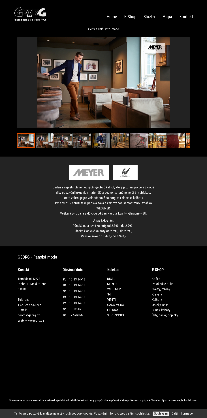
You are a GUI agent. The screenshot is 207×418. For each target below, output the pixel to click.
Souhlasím (161, 413)
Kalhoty (157, 300)
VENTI (111, 300)
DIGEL (111, 279)
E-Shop (130, 16)
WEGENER (114, 289)
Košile (156, 279)
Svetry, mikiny (161, 289)
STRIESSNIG (115, 315)
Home (112, 16)
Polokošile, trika (162, 284)
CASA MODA (115, 305)
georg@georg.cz (29, 315)
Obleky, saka (160, 305)
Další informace (182, 413)
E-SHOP (158, 270)
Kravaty (157, 294)
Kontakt (186, 16)
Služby (149, 16)
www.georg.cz (34, 320)
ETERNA (112, 310)
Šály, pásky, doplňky (165, 315)
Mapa (167, 16)
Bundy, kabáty (161, 310)
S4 (109, 294)
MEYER (112, 284)
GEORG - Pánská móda (37, 257)
